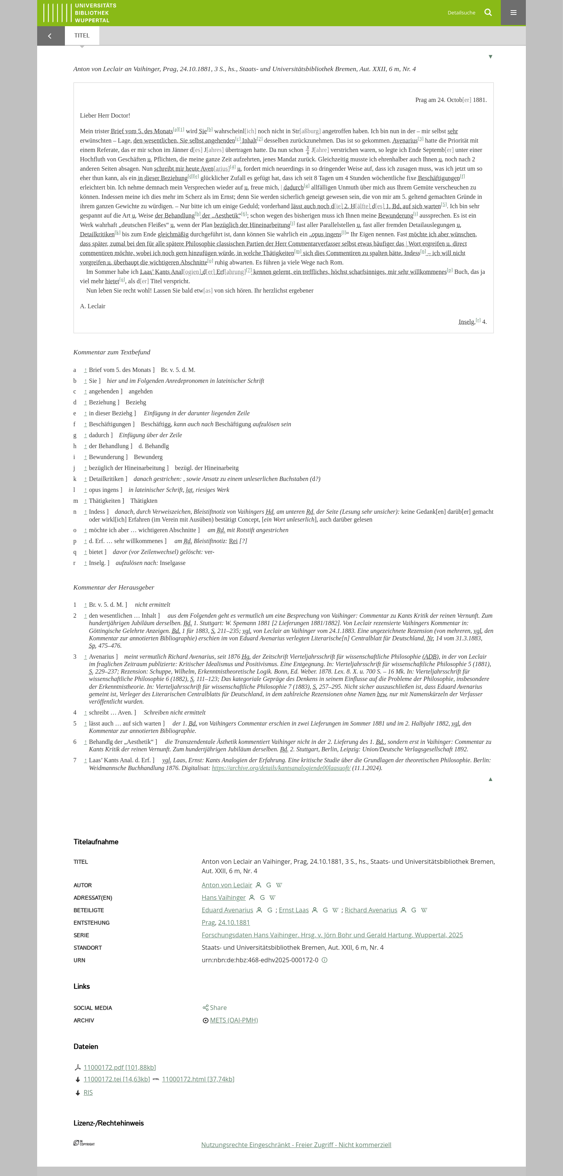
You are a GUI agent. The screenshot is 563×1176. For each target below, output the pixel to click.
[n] (423, 251)
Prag (208, 922)
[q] (122, 279)
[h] (198, 213)
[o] (210, 260)
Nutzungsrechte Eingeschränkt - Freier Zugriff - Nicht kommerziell (296, 1144)
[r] (478, 320)
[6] (244, 213)
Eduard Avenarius (227, 910)
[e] (196, 176)
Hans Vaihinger (224, 897)
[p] (450, 270)
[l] (344, 232)
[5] (444, 204)
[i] (415, 213)
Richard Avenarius (371, 910)
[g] (307, 185)
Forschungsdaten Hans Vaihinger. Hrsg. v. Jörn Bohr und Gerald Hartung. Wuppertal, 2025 (332, 935)
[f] (462, 176)
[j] (292, 223)
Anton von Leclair (227, 885)
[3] (420, 138)
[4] (233, 167)
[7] (249, 270)
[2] (260, 138)
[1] (181, 129)
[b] (210, 129)
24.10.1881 (234, 922)
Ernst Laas (293, 910)
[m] (297, 251)
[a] (175, 129)
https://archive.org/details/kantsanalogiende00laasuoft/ (281, 768)
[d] (191, 176)
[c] (237, 138)
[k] (117, 232)
